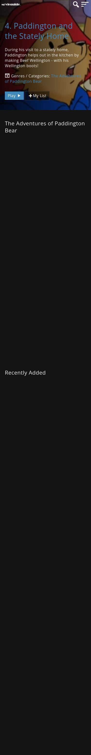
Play (15, 95)
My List (37, 96)
